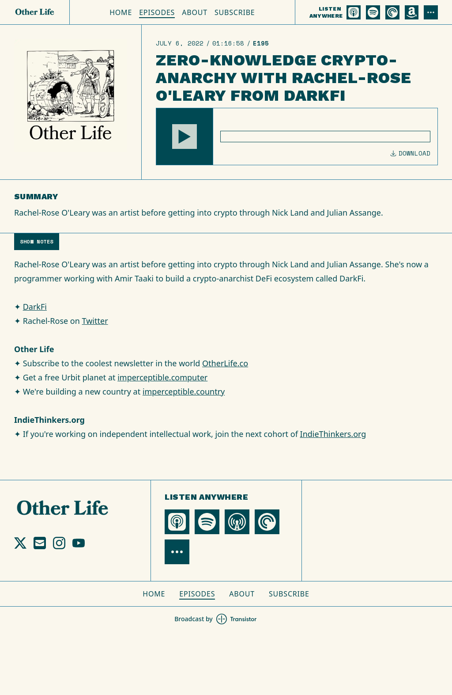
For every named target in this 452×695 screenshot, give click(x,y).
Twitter (95, 320)
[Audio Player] (297, 136)
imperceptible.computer (162, 377)
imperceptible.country (184, 391)
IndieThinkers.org (333, 434)
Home (120, 12)
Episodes (157, 12)
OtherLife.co (225, 363)
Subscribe (235, 12)
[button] (184, 136)
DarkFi (35, 306)
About (194, 12)
